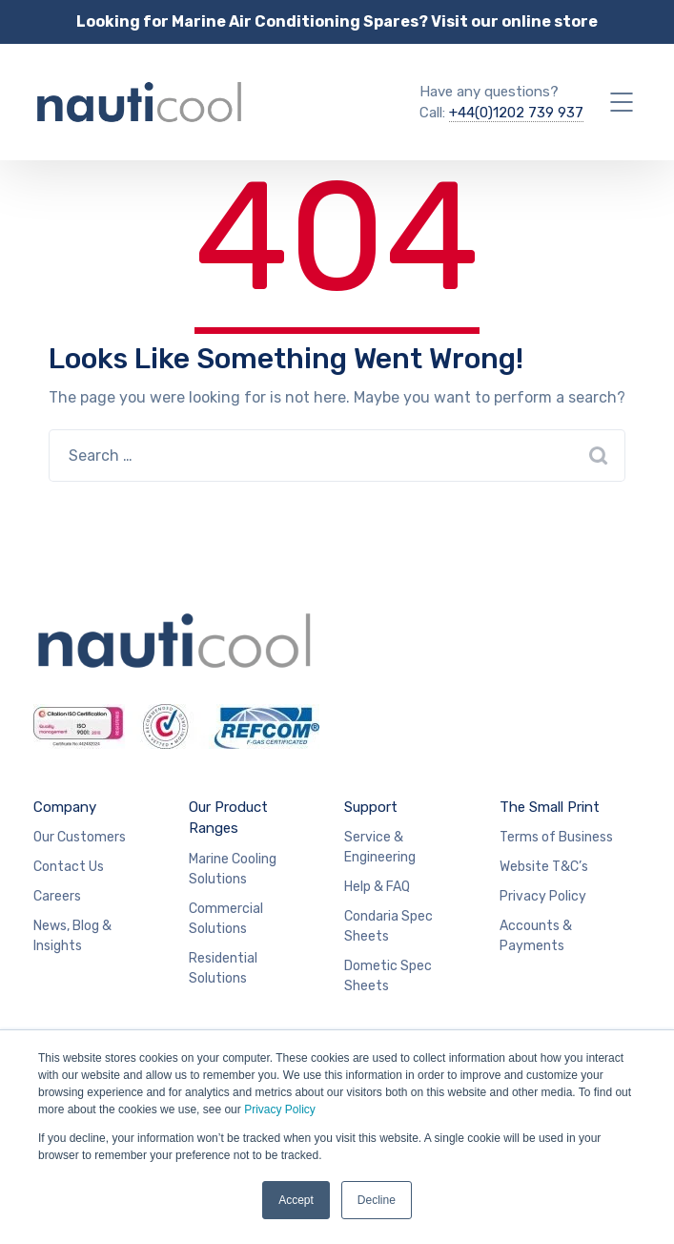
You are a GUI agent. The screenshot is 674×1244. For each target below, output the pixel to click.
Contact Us (68, 867)
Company (64, 807)
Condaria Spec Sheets (388, 926)
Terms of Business (556, 837)
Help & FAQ (377, 887)
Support (371, 807)
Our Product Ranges (228, 818)
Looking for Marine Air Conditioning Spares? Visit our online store (337, 21)
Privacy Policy (280, 1109)
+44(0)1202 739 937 (516, 112)
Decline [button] (376, 1200)
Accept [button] (296, 1200)
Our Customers (79, 837)
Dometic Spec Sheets (388, 976)
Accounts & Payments (536, 936)
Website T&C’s (544, 867)
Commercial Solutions (226, 919)
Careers (57, 896)
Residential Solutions (223, 968)
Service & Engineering (380, 847)
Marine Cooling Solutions (232, 869)
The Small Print (550, 807)
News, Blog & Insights (72, 936)
